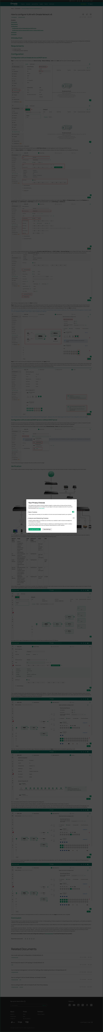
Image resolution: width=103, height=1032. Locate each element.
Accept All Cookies (34, 529)
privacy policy (42, 508)
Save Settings (47, 529)
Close (75, 501)
